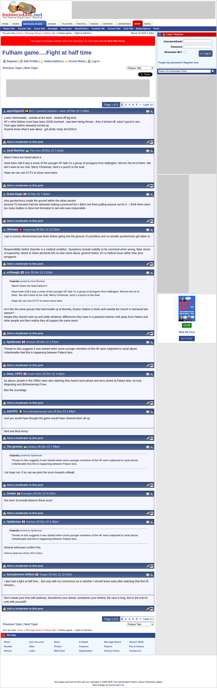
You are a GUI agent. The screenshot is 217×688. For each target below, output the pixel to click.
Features (84, 646)
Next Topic (31, 68)
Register (12, 61)
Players (108, 646)
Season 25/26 (136, 642)
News (57, 642)
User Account (36, 642)
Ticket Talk (39, 28)
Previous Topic (12, 68)
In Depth (83, 642)
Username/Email (173, 41)
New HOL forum (116, 41)
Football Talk (98, 28)
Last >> (148, 104)
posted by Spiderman (31, 455)
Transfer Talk (24, 28)
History (8, 651)
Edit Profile (31, 61)
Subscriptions (143, 28)
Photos (58, 646)
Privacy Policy (112, 651)
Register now (190, 62)
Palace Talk (9, 28)
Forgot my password (170, 62)
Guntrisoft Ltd (116, 685)
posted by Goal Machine (32, 281)
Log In (96, 61)
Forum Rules (77, 61)
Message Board (33, 33)
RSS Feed (59, 651)
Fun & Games (136, 646)
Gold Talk (128, 28)
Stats (32, 646)
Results (8, 646)
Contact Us (135, 651)
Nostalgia (53, 28)
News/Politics (82, 28)
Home (20, 33)
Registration (85, 651)
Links (32, 651)
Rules (156, 28)
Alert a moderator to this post (25, 141)
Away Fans (66, 28)
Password (176, 46)
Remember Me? (173, 52)
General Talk (114, 28)
